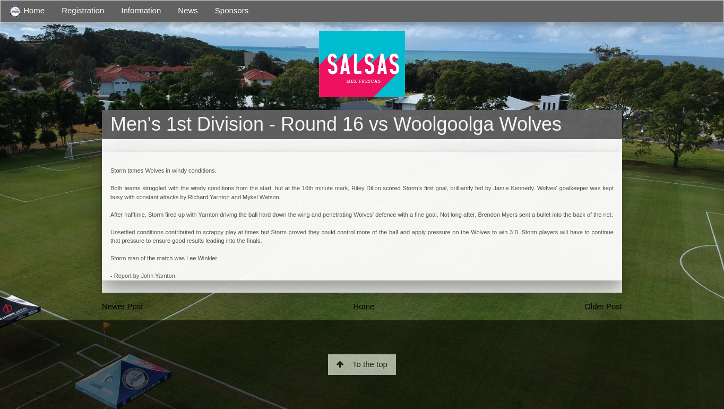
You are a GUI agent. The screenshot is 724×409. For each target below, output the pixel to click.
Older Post (603, 306)
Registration (83, 10)
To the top (362, 364)
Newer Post (122, 306)
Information (141, 10)
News (188, 10)
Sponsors (231, 10)
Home (27, 11)
